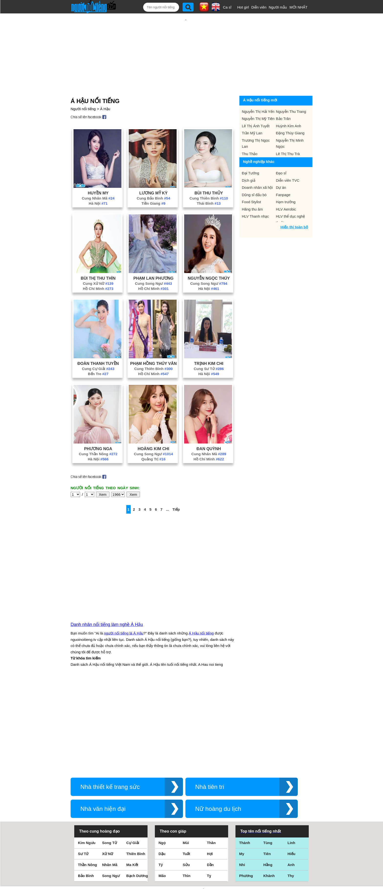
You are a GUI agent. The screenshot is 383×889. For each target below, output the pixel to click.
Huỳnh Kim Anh (288, 110)
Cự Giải (132, 753)
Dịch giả (248, 164)
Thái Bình (209, 187)
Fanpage (283, 179)
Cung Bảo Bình (153, 182)
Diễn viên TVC (287, 164)
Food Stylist (251, 186)
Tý (161, 775)
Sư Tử (83, 764)
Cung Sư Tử (209, 353)
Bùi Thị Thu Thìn (98, 262)
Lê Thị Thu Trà (288, 138)
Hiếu (291, 764)
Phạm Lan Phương (153, 262)
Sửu (186, 775)
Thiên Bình (135, 764)
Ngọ (162, 753)
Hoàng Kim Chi (153, 433)
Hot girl (243, 7)
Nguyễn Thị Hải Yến (258, 96)
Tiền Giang (153, 187)
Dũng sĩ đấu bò (254, 179)
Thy (290, 786)
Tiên (267, 764)
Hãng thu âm (252, 193)
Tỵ (209, 786)
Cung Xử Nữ (98, 267)
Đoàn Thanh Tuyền (98, 347)
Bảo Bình (86, 786)
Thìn (187, 786)
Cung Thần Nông (98, 438)
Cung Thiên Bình (209, 182)
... (167, 493)
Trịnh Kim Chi (208, 347)
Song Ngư (111, 786)
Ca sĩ (227, 7)
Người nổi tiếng (83, 93)
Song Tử (109, 753)
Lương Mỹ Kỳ (153, 177)
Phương (246, 786)
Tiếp (176, 493)
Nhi (242, 775)
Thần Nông (87, 775)
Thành (244, 753)
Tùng (267, 753)
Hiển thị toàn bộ (294, 211)
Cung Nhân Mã (98, 182)
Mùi (186, 753)
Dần (210, 775)
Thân (211, 753)
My (241, 764)
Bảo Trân (283, 103)
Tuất (186, 764)
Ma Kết (132, 775)
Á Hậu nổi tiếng (201, 581)
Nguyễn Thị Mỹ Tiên (258, 103)
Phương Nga (98, 433)
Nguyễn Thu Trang (291, 96)
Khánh (269, 786)
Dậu (162, 764)
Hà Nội (98, 187)
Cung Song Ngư (153, 267)
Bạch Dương (137, 786)
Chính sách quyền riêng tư (191, 862)
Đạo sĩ (281, 157)
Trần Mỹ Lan (252, 117)
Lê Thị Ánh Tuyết (255, 110)
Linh (291, 753)
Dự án (281, 171)
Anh (291, 775)
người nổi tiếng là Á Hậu (124, 581)
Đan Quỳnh (209, 433)
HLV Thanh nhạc (255, 200)
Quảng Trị (153, 443)
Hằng (267, 775)
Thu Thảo (249, 138)
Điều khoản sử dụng (191, 836)
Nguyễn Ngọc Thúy (209, 262)
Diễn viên (258, 7)
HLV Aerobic (286, 193)
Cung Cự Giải (98, 353)
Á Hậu (105, 93)
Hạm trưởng (286, 186)
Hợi (210, 764)
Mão (162, 786)
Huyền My (98, 177)
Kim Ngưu (87, 753)
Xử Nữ (107, 764)
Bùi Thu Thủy (208, 177)
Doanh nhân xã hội (257, 171)
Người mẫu (278, 7)
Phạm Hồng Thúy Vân (153, 347)
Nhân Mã (109, 775)
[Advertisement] (185, 45)
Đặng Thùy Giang (290, 117)
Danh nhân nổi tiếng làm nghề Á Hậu (107, 572)
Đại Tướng (250, 157)
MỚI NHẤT (298, 7)
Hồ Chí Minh (98, 273)
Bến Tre (98, 358)
